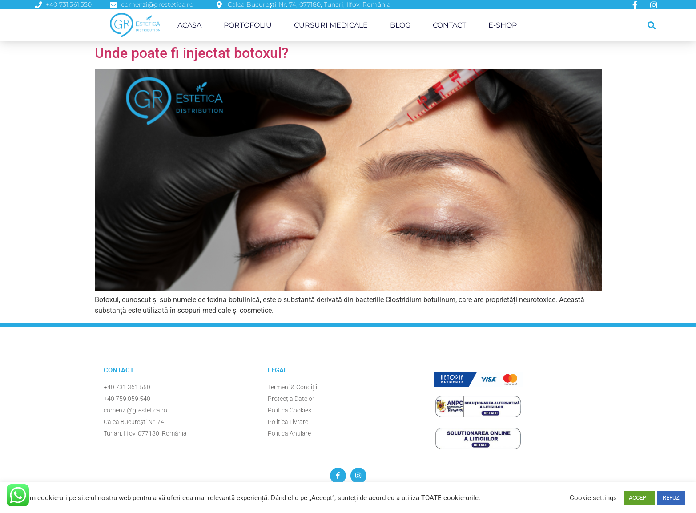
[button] (651, 25)
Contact (449, 25)
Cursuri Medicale (331, 25)
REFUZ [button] (671, 497)
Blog (400, 25)
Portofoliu (248, 25)
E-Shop (502, 25)
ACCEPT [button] (639, 497)
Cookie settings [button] (593, 498)
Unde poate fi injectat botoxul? (192, 52)
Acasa (189, 25)
